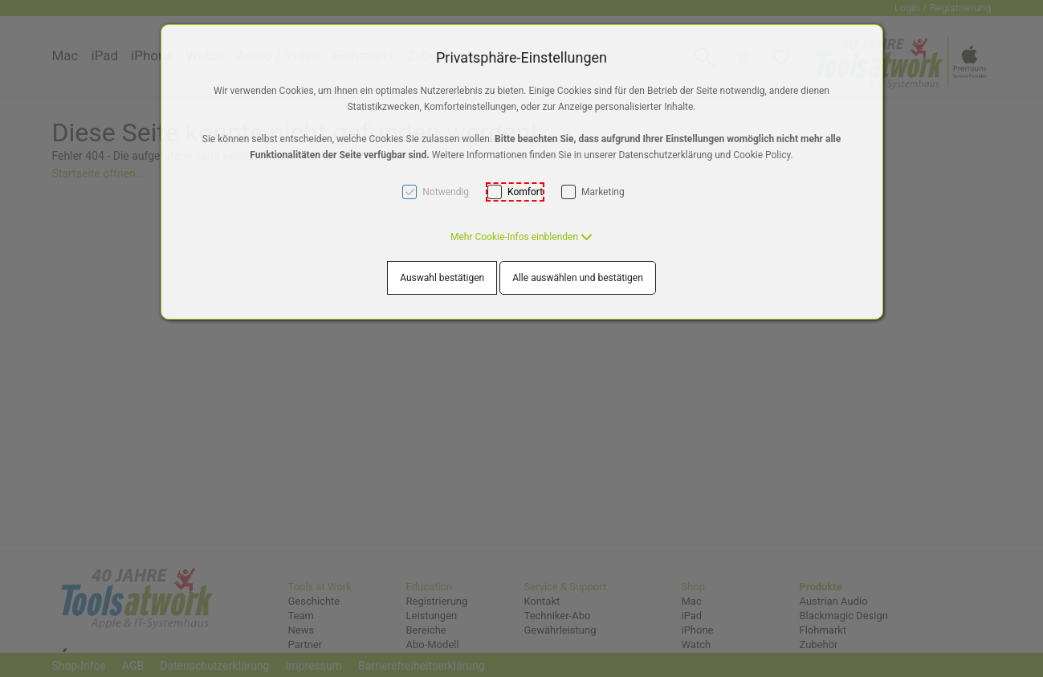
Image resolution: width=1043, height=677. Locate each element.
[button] (521, 237)
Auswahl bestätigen (442, 277)
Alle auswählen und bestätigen (577, 277)
